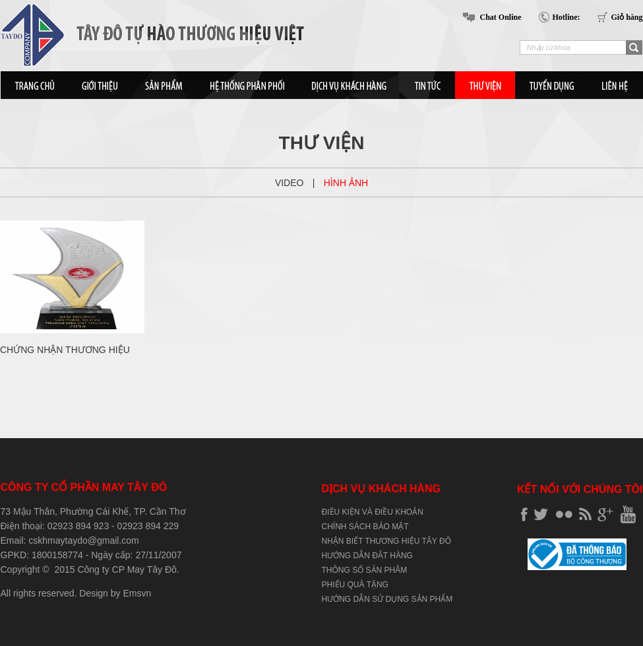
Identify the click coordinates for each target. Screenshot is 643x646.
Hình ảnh (346, 183)
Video (289, 183)
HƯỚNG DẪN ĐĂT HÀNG (367, 555)
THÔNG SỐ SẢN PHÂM (365, 570)
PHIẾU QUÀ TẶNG (355, 584)
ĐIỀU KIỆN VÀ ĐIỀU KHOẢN (372, 512)
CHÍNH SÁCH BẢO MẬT (365, 526)
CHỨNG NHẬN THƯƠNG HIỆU (65, 349)
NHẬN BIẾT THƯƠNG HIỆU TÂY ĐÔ (386, 541)
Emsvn (137, 593)
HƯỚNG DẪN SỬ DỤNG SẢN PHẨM (387, 599)
